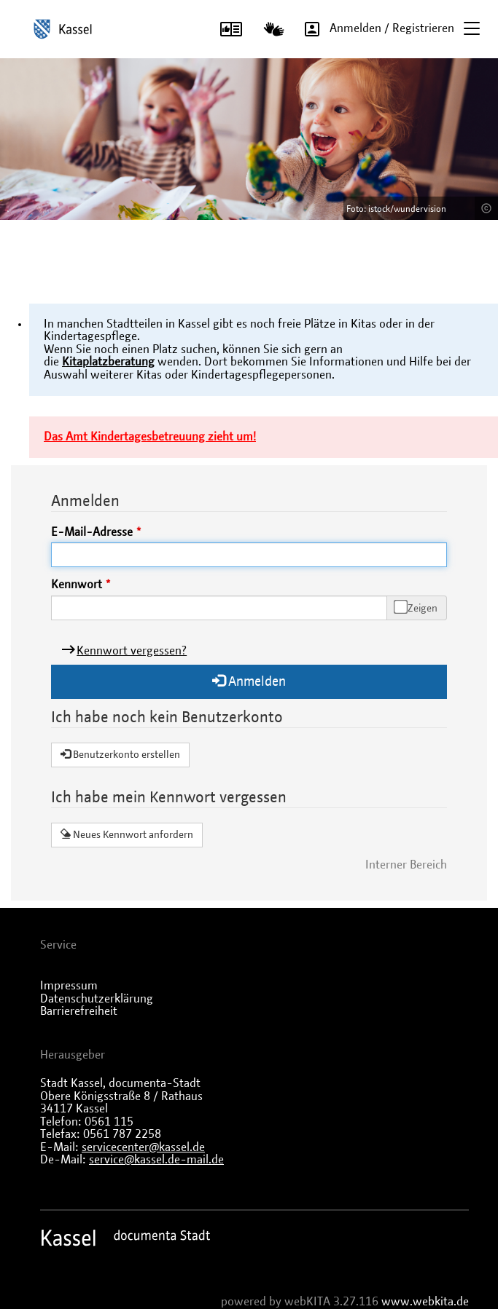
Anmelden (249, 681)
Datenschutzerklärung (96, 999)
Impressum (69, 986)
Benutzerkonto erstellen (120, 754)
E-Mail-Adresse (92, 532)
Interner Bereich (406, 865)
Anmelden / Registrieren (374, 28)
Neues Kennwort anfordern (127, 834)
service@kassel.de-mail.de (156, 1160)
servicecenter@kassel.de (143, 1147)
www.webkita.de (425, 1302)
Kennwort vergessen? (132, 651)
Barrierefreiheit (78, 1011)
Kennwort (76, 584)
